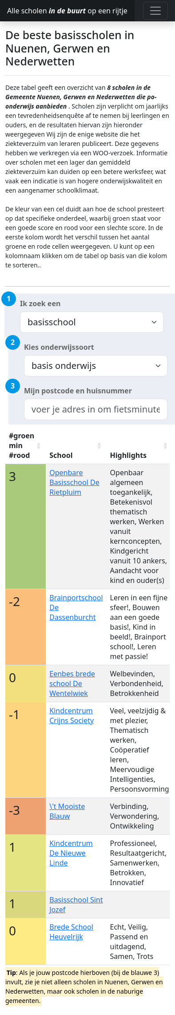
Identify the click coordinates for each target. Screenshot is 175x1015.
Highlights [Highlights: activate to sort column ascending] (128, 455)
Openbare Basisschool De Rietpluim (74, 482)
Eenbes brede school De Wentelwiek (72, 683)
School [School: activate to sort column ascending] (60, 455)
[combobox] (95, 409)
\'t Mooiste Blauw (67, 811)
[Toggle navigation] (155, 11)
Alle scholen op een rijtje (67, 11)
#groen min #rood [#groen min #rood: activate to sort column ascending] (21, 445)
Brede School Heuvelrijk (71, 932)
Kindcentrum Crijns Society (71, 715)
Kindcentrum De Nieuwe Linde (71, 853)
